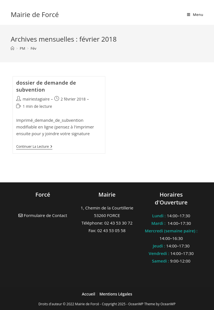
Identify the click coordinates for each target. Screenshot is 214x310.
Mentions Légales (115, 294)
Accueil (89, 294)
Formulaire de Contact (42, 215)
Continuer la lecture (34, 147)
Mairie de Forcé (35, 14)
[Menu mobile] (195, 14)
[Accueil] (12, 48)
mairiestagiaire (36, 99)
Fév (34, 48)
